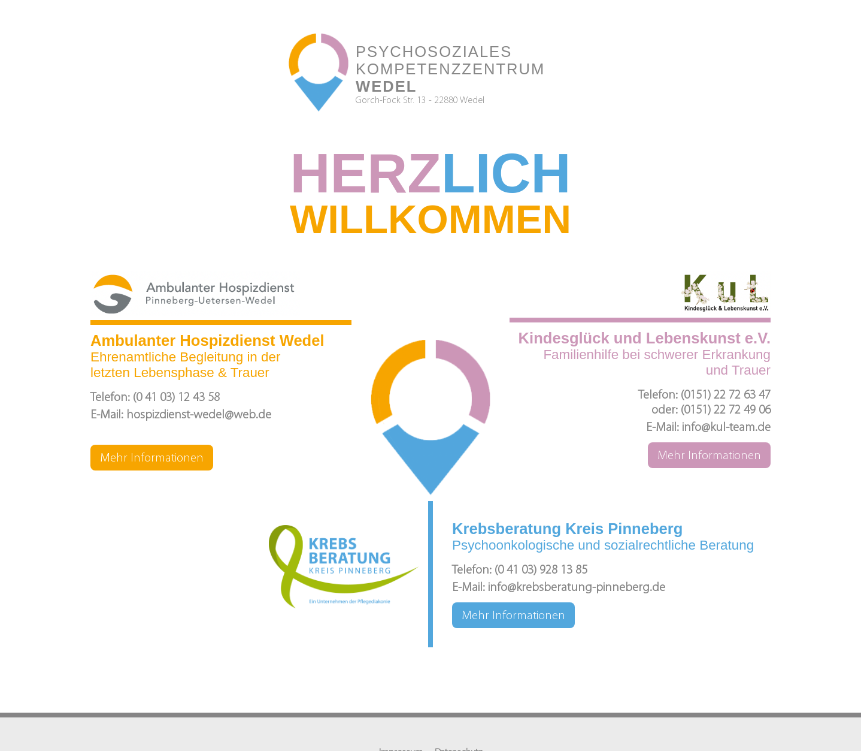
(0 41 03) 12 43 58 (176, 397)
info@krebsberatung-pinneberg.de (576, 587)
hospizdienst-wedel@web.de (198, 415)
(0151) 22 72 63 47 (726, 395)
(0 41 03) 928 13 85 (541, 570)
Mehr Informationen (152, 458)
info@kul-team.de (726, 427)
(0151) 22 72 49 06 (726, 410)
